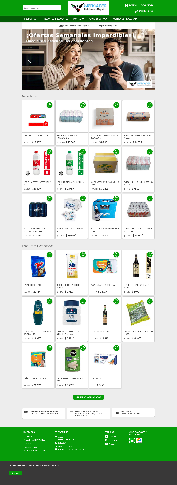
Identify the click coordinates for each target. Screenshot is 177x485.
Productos (31, 18)
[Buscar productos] (58, 7)
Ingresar (131, 5)
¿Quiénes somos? (98, 18)
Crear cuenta (147, 5)
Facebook (113, 436)
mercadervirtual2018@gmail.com (71, 449)
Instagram (113, 440)
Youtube (112, 444)
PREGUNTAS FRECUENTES (55, 18)
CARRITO (143, 11)
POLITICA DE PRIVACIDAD (124, 18)
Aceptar (15, 473)
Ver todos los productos (88, 397)
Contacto (78, 18)
